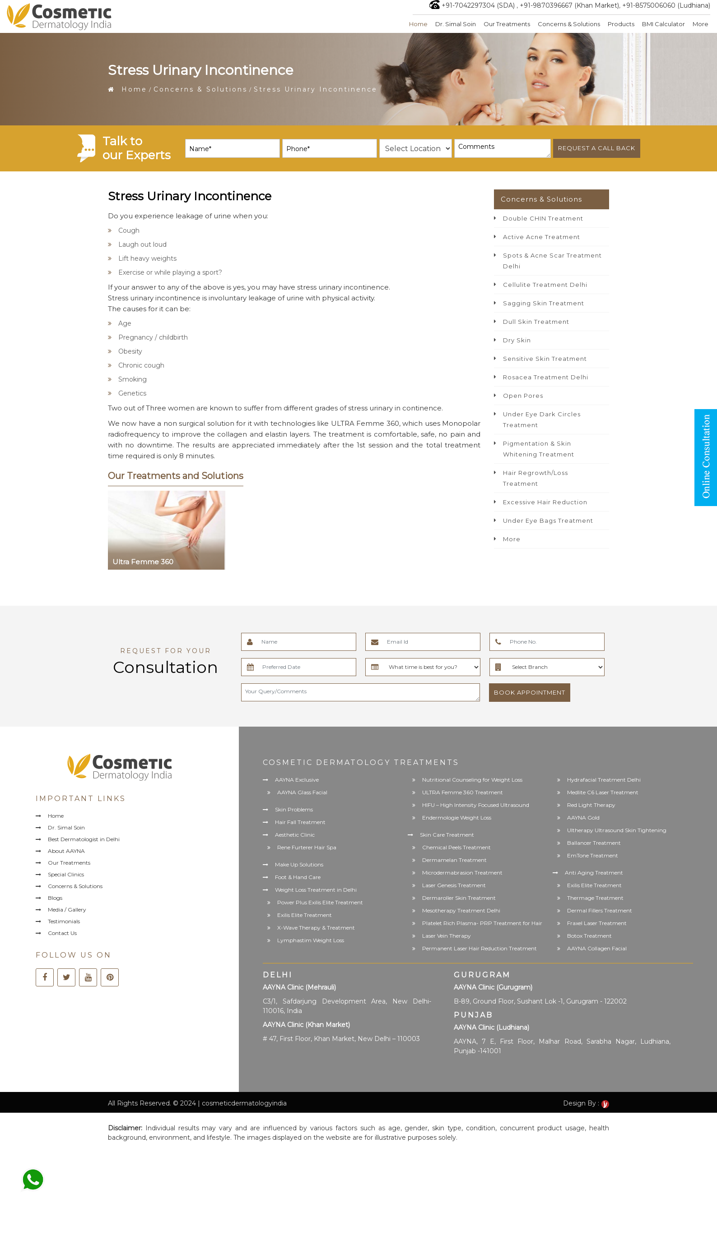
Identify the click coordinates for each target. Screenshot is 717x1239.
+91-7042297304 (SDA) (478, 5)
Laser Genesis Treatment (454, 885)
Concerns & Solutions (569, 24)
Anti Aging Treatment (594, 872)
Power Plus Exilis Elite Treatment (320, 902)
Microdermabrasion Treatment (462, 872)
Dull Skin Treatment (536, 321)
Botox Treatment (589, 935)
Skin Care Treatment (447, 834)
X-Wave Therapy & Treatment (316, 927)
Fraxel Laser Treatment (597, 923)
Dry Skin (517, 340)
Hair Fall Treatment (300, 822)
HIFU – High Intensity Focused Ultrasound (475, 804)
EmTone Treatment (592, 855)
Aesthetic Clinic (295, 834)
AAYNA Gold (583, 817)
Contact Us (62, 933)
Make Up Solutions (299, 864)
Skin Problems (294, 809)
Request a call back (596, 148)
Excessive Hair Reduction (545, 502)
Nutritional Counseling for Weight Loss (472, 779)
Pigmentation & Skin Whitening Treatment (538, 449)
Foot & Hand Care (298, 877)
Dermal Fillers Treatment (599, 910)
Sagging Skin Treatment (543, 303)
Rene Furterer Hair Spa (306, 847)
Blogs (55, 897)
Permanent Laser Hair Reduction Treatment (479, 948)
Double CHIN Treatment (543, 218)
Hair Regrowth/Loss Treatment (535, 478)
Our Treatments (507, 24)
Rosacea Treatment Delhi (545, 377)
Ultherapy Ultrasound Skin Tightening (616, 830)
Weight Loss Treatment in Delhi (316, 889)
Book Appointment (529, 692)
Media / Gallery (67, 909)
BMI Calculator (663, 24)
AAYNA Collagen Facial (597, 948)
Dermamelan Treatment (454, 860)
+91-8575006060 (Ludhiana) (666, 5)
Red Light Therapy (591, 804)
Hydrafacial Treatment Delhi (604, 779)
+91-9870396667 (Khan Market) (569, 5)
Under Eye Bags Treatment (548, 520)
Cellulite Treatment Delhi (545, 284)
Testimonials (64, 921)
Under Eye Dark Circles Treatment (542, 419)
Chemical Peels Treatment (456, 847)
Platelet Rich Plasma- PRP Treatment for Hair (482, 923)
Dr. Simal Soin (455, 24)
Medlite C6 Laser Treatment (602, 792)
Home (418, 24)
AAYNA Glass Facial (302, 792)
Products (621, 24)
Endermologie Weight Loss (456, 817)
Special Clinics (66, 874)
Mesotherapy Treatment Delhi (461, 910)
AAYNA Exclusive (297, 779)
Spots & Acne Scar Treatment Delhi (552, 261)
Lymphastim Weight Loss (310, 940)
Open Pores (523, 395)
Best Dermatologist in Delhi (84, 839)
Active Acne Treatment (541, 236)
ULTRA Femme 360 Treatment (462, 792)
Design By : (586, 1103)
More (700, 24)
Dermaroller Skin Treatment (459, 897)
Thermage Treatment (595, 897)
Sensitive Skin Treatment (545, 358)
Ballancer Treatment (594, 842)
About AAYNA (66, 850)
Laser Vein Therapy (446, 935)
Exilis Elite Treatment (304, 915)
